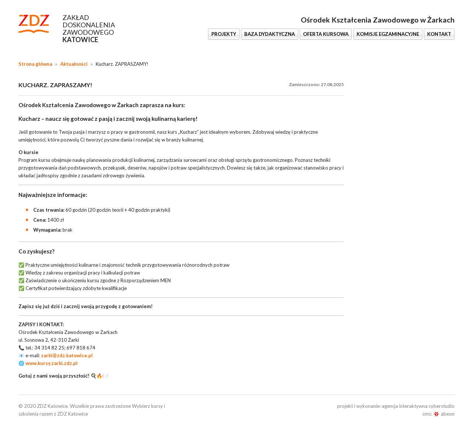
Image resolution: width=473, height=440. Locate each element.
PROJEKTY (223, 34)
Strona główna (35, 64)
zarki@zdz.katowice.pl (67, 355)
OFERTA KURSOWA (325, 34)
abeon (444, 414)
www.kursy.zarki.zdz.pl (51, 363)
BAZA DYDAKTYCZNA (269, 34)
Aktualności (74, 64)
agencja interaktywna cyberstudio (418, 406)
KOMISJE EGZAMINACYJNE (388, 34)
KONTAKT (439, 34)
